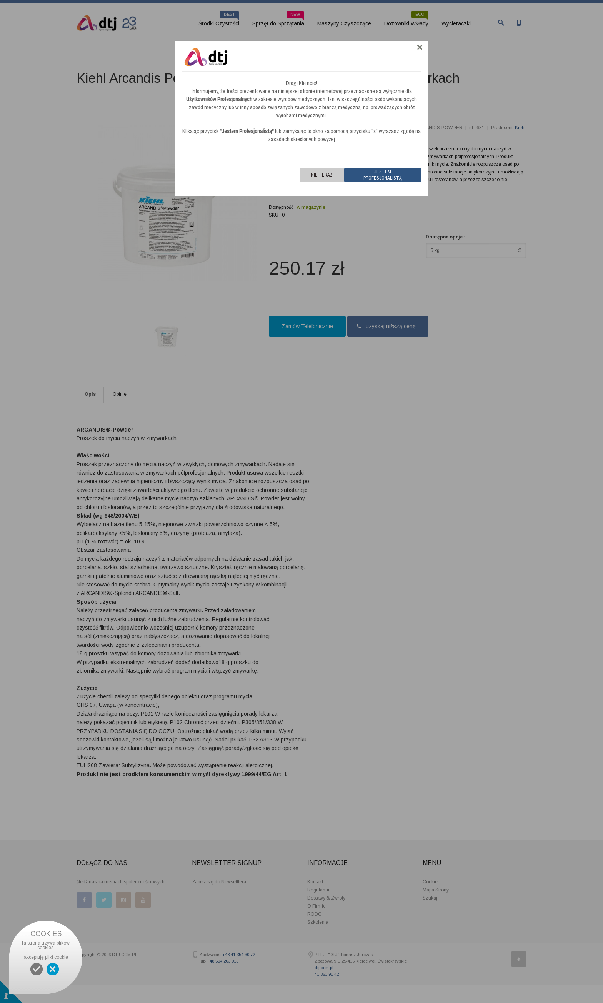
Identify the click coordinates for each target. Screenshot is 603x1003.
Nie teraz (322, 175)
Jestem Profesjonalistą (382, 175)
